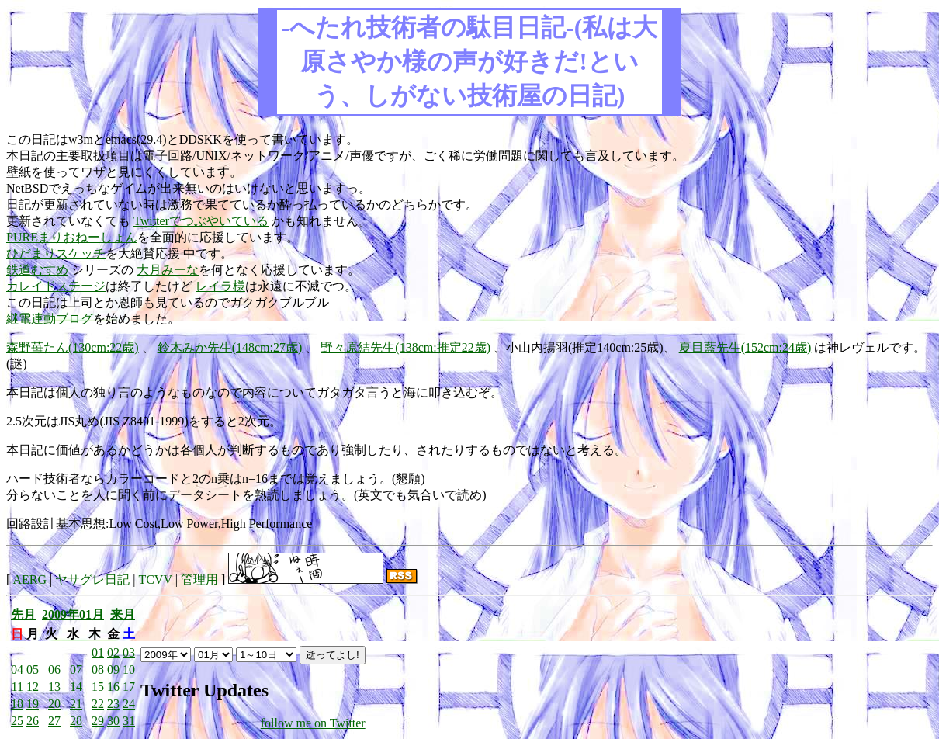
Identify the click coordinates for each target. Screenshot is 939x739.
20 (54, 703)
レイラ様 (220, 286)
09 (113, 669)
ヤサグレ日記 (92, 579)
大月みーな (168, 269)
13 (54, 686)
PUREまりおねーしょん (71, 237)
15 (98, 686)
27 (54, 720)
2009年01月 (73, 614)
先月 (23, 614)
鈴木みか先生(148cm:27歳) (230, 347)
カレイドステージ (56, 286)
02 (113, 652)
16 (113, 686)
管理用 (199, 579)
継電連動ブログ (49, 318)
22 (98, 703)
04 (17, 669)
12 (32, 686)
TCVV (155, 579)
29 (98, 720)
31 (129, 720)
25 (17, 720)
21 (76, 703)
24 (129, 703)
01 (98, 652)
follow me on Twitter (313, 723)
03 (129, 652)
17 (129, 686)
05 (32, 669)
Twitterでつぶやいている (201, 220)
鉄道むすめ (37, 269)
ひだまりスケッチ (56, 253)
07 (76, 669)
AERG (29, 579)
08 (98, 669)
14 (76, 686)
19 (32, 703)
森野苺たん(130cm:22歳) (72, 347)
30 (113, 720)
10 (129, 669)
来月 (122, 614)
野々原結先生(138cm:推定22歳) (405, 347)
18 (17, 703)
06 (54, 669)
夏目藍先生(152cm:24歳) (745, 347)
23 (113, 703)
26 (32, 720)
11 (17, 686)
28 (76, 720)
